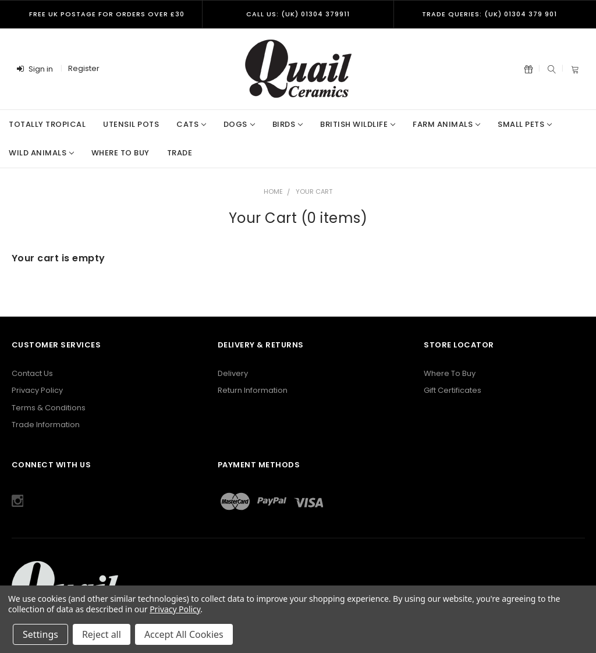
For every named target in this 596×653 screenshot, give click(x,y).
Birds (287, 124)
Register (84, 68)
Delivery (233, 373)
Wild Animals (41, 152)
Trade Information (46, 424)
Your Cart (314, 191)
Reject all (101, 634)
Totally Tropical (47, 124)
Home (273, 191)
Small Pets (525, 124)
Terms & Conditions (49, 407)
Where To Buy (450, 373)
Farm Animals (446, 124)
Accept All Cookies (184, 634)
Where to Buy (120, 152)
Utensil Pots (131, 124)
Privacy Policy (37, 390)
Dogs (239, 124)
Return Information (253, 390)
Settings (40, 634)
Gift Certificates (452, 390)
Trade (180, 152)
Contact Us (32, 373)
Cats (191, 124)
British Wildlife (357, 124)
